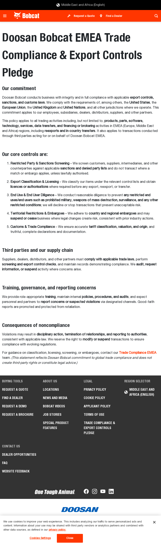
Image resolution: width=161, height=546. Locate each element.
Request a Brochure (18, 415)
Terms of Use (94, 415)
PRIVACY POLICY (95, 390)
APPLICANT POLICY (97, 406)
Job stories (52, 415)
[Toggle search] (155, 16)
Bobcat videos (54, 406)
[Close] (154, 522)
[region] (80, 531)
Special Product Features (56, 425)
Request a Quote (84, 16)
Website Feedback (16, 471)
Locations (51, 390)
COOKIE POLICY (94, 398)
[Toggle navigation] (6, 16)
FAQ (4, 463)
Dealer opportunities (19, 455)
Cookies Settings (40, 538)
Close (70, 538)
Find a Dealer (114, 16)
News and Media (55, 398)
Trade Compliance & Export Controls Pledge (99, 428)
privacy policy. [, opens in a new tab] (57, 529)
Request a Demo (14, 406)
